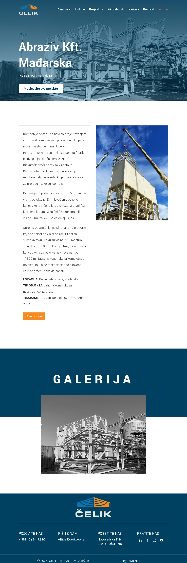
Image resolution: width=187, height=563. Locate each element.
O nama (62, 10)
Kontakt (148, 10)
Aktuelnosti (116, 10)
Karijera (134, 10)
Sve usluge (34, 316)
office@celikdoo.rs (71, 539)
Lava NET (134, 561)
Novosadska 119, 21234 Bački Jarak (110, 541)
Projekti (94, 10)
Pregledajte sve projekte (41, 88)
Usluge (80, 10)
